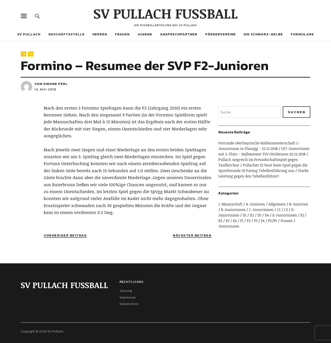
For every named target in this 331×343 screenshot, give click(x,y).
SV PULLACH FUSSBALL (165, 13)
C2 (286, 209)
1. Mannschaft (230, 204)
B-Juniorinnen (233, 209)
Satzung (126, 290)
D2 (252, 215)
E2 (220, 220)
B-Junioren (298, 204)
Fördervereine (220, 34)
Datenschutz (129, 303)
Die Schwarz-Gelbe (263, 34)
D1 (244, 215)
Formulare (302, 34)
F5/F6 (272, 220)
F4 (30, 54)
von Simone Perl (51, 83)
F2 (249, 220)
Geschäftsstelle (66, 34)
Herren (99, 34)
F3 (23, 54)
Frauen (122, 34)
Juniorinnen (228, 226)
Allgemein (277, 204)
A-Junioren (255, 204)
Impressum (128, 297)
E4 (235, 220)
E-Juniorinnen (284, 215)
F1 (241, 220)
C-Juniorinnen (261, 209)
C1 (278, 209)
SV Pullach (28, 34)
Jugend (144, 34)
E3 (227, 220)
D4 (267, 215)
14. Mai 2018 (45, 89)
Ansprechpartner (178, 34)
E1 (302, 215)
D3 (259, 215)
